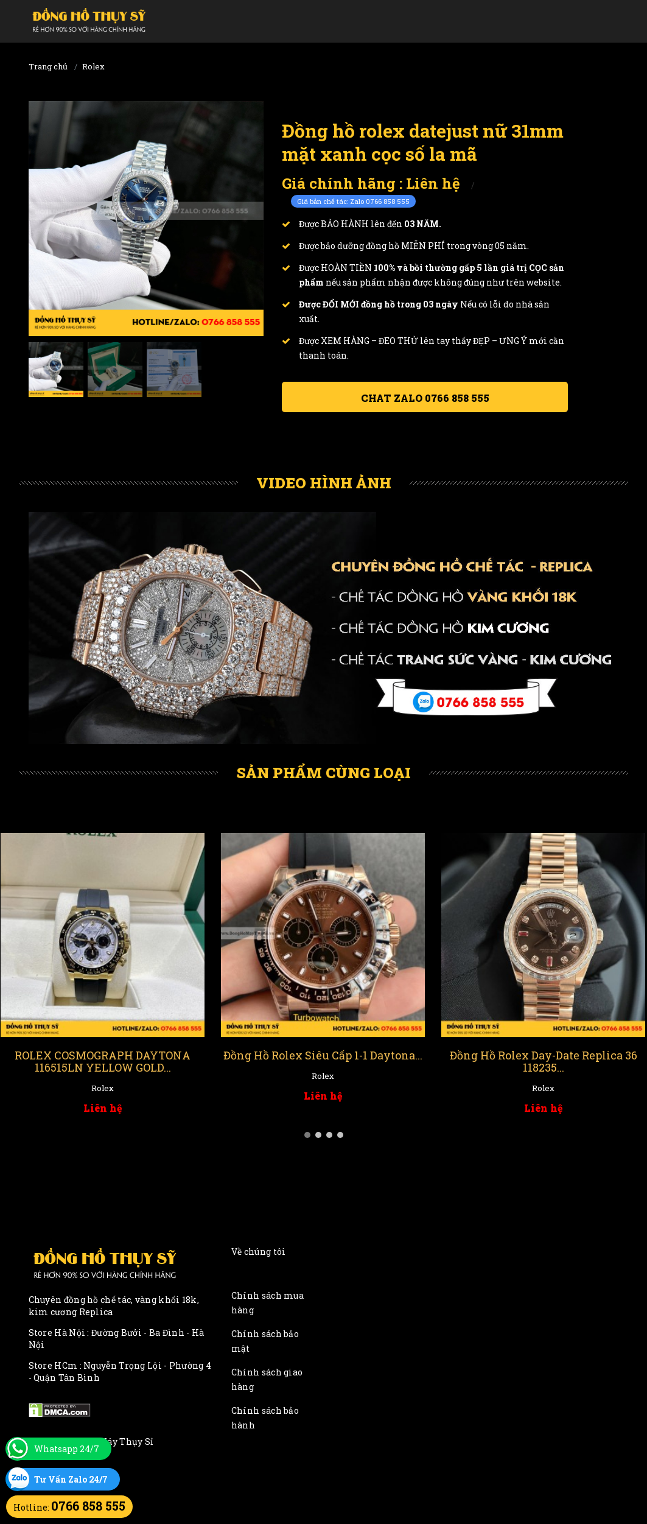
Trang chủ (48, 66)
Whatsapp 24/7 (66, 1449)
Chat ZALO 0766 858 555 (425, 398)
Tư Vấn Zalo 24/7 (71, 1479)
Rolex (93, 66)
